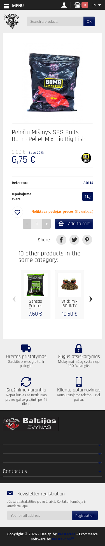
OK (89, 21)
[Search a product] (55, 21)
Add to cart (74, 224)
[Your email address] (39, 515)
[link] (61, 239)
